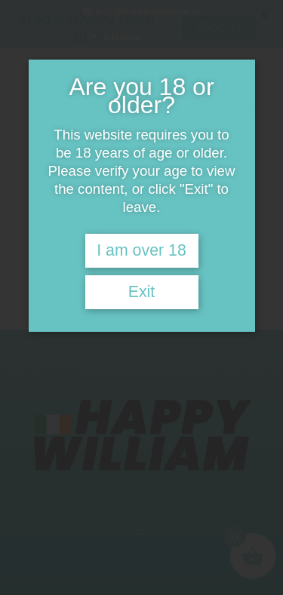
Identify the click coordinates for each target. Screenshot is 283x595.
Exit (141, 292)
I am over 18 (141, 250)
